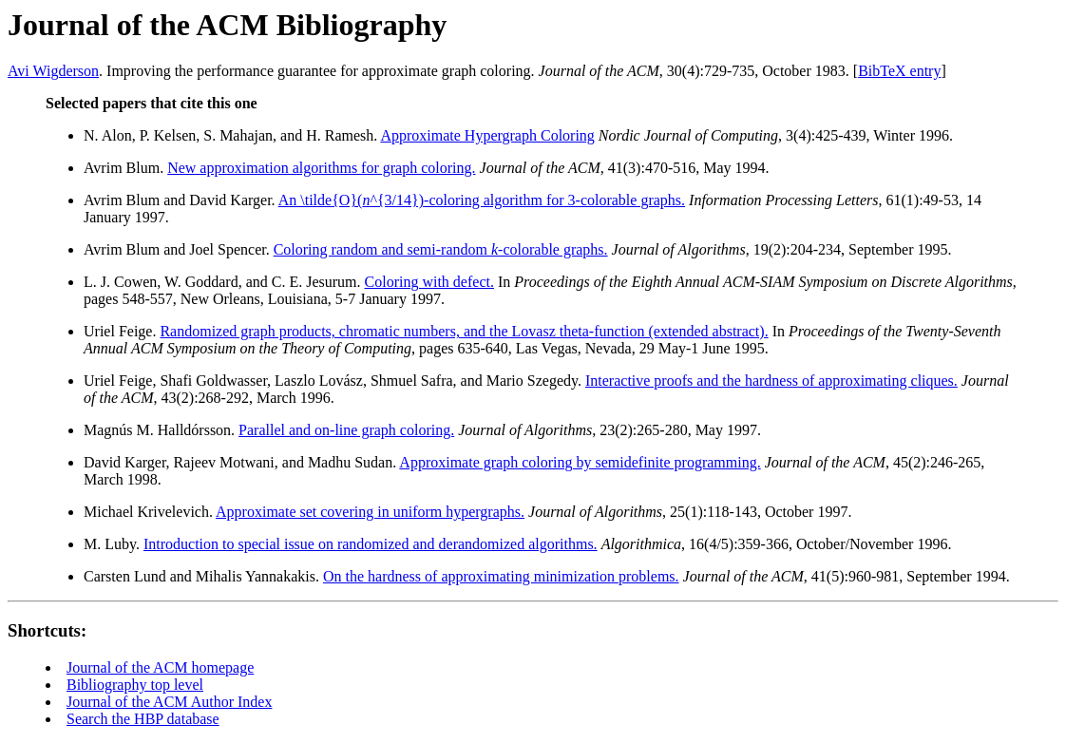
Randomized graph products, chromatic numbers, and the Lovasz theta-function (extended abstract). (464, 331)
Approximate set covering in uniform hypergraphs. (370, 512)
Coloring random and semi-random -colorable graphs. (441, 249)
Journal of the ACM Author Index (169, 702)
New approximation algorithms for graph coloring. (321, 168)
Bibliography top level (135, 684)
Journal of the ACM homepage (160, 667)
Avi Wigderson (53, 71)
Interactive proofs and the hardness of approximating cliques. (771, 380)
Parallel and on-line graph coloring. (346, 430)
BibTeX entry (899, 71)
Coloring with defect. (429, 282)
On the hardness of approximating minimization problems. (501, 576)
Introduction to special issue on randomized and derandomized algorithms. (370, 544)
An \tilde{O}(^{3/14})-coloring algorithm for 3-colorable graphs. (481, 200)
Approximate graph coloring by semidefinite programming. (579, 462)
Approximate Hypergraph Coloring (487, 135)
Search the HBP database (143, 719)
